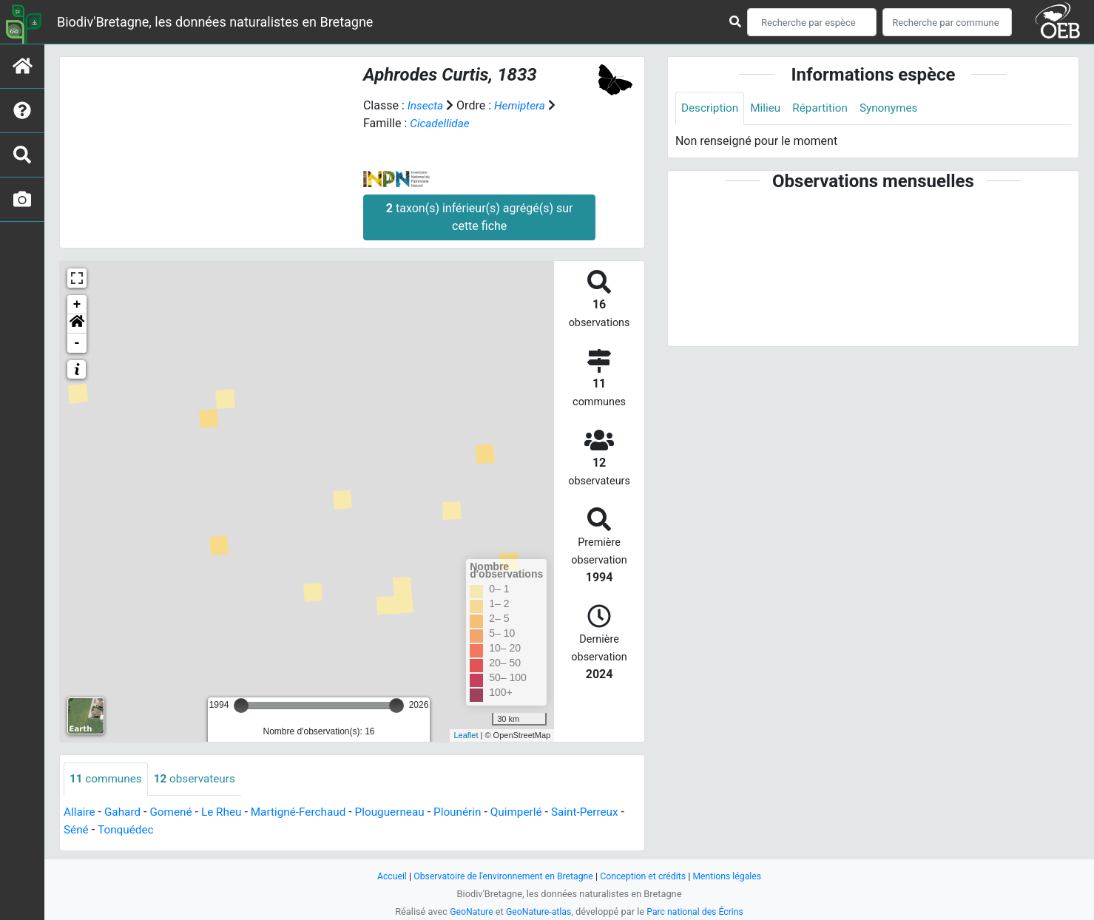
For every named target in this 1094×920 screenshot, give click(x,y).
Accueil (383, 876)
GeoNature (467, 911)
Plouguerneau (402, 812)
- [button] (77, 343)
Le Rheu (227, 812)
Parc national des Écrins (698, 911)
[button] (77, 324)
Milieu (769, 108)
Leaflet (465, 735)
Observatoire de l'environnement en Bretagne (501, 876)
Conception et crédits (646, 876)
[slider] (241, 705)
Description (711, 108)
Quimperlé (534, 812)
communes (107, 779)
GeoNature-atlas (537, 911)
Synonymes (896, 108)
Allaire (80, 812)
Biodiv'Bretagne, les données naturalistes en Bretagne (215, 22)
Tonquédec (177, 830)
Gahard (124, 812)
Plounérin (473, 812)
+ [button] (77, 305)
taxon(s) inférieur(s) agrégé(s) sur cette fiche (479, 217)
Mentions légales (734, 876)
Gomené (175, 812)
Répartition (825, 108)
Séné (126, 830)
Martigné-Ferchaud (307, 812)
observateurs (199, 779)
